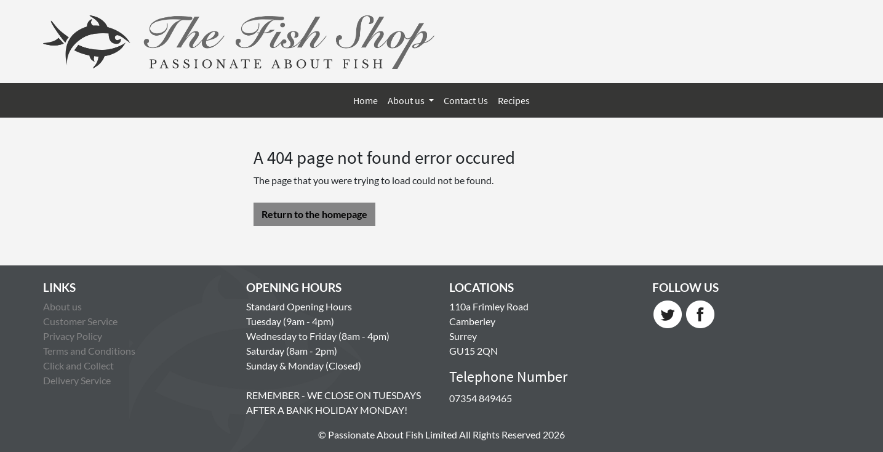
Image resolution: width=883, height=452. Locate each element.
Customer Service (80, 321)
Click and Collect (78, 365)
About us (407, 100)
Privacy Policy (72, 336)
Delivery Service (77, 380)
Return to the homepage (314, 214)
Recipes (514, 100)
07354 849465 (480, 398)
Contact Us (466, 100)
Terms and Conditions (89, 351)
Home (365, 100)
